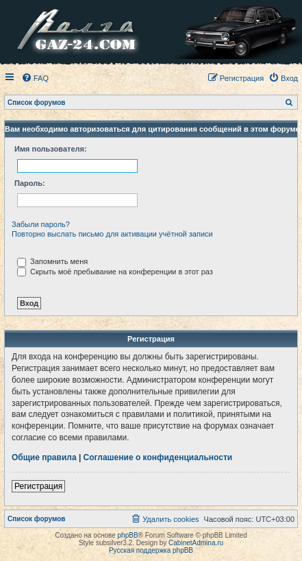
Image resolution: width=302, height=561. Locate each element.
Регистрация (38, 486)
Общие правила (44, 457)
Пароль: (29, 183)
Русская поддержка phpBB (151, 550)
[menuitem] (35, 78)
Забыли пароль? (41, 224)
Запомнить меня (52, 261)
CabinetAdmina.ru (195, 543)
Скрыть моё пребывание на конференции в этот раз (115, 271)
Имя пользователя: (50, 149)
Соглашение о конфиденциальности (158, 457)
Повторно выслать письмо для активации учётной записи (112, 234)
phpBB (128, 535)
